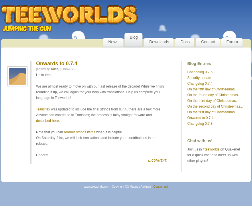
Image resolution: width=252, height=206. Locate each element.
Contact (208, 41)
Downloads (159, 41)
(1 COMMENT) (157, 160)
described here (47, 121)
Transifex (43, 109)
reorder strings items (79, 132)
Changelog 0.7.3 (199, 124)
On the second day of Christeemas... (215, 106)
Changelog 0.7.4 (199, 84)
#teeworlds (211, 149)
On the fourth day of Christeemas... (214, 95)
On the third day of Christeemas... (213, 101)
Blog (134, 37)
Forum (232, 41)
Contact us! (160, 186)
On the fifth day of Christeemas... (212, 89)
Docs (185, 41)
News (113, 41)
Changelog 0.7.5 (199, 72)
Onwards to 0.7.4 (200, 118)
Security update (199, 78)
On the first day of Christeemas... (212, 112)
